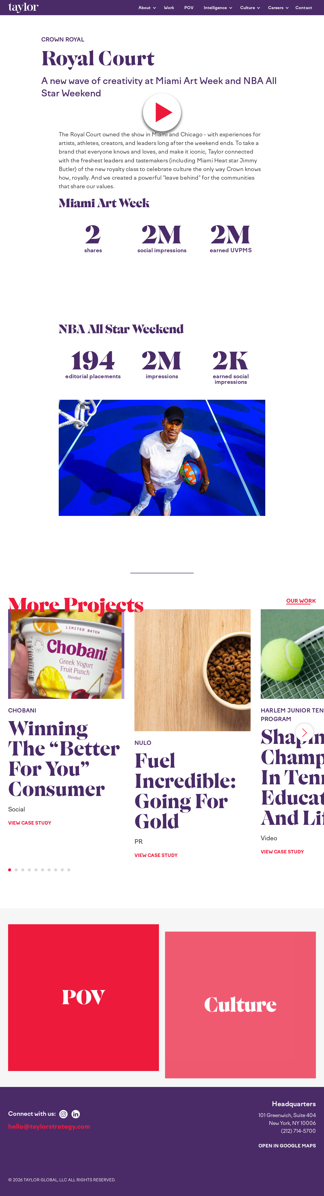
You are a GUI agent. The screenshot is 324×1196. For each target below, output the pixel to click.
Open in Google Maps (287, 1146)
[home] (23, 8)
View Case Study (29, 823)
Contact (303, 7)
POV (188, 7)
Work (169, 7)
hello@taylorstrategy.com (49, 1126)
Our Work (301, 601)
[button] (144, 8)
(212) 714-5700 (298, 1131)
